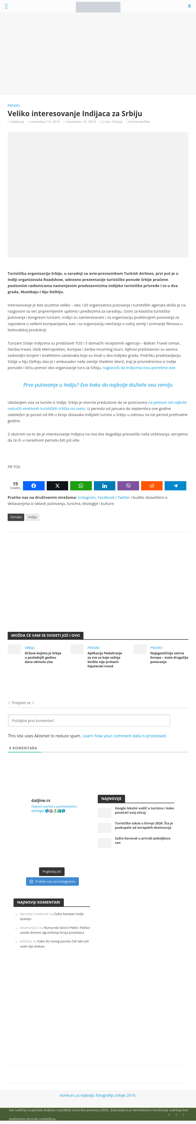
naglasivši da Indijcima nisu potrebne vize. (139, 367)
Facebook (106, 497)
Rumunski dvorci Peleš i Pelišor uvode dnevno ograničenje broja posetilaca (50, 933)
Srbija (30, 647)
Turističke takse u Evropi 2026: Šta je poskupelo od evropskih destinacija (143, 828)
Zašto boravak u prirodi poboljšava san (144, 842)
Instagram (87, 497)
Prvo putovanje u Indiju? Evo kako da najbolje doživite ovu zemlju (98, 384)
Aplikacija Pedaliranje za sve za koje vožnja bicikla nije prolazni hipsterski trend (106, 660)
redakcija (17, 121)
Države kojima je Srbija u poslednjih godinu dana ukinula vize (44, 657)
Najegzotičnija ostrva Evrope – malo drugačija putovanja (167, 657)
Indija (32, 517)
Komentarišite (139, 121)
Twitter (123, 497)
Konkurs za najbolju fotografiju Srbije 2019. (98, 1095)
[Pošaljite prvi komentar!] (89, 721)
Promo (14, 105)
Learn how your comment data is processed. (124, 736)
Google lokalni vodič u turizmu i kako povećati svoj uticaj (141, 810)
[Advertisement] (98, 53)
